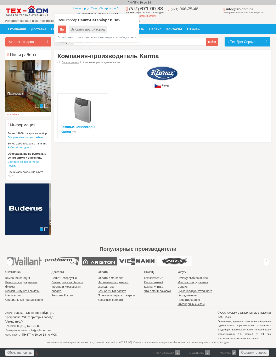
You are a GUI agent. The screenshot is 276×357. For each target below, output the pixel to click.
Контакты (174, 29)
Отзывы (194, 29)
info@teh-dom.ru (239, 9)
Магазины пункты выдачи (22, 291)
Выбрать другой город (88, 29)
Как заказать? (153, 278)
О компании (16, 29)
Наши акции (13, 295)
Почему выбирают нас (193, 278)
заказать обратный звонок (141, 16)
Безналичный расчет (112, 291)
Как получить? (153, 286)
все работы (13, 114)
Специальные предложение (24, 299)
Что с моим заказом (157, 291)
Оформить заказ (253, 352)
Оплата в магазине (110, 278)
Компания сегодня (17, 278)
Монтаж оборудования (193, 282)
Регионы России (62, 295)
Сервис (155, 29)
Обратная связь (19, 352)
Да (62, 29)
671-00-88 (146, 8)
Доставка (38, 29)
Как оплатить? (153, 282)
